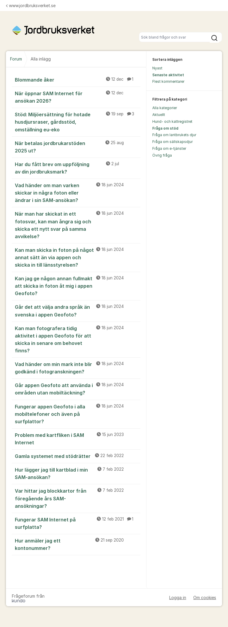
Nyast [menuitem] (157, 68)
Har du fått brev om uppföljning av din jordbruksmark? (77, 168)
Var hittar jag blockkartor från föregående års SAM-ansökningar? (77, 498)
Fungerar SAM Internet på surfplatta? (77, 523)
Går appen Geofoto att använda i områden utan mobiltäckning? (77, 389)
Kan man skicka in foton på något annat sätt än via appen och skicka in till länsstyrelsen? (77, 257)
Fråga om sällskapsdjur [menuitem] (172, 141)
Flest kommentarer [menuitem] (168, 81)
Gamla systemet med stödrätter (77, 456)
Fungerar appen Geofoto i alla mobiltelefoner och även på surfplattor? (77, 413)
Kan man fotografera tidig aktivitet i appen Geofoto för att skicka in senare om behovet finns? (77, 339)
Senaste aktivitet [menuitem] (168, 75)
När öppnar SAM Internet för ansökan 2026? (77, 97)
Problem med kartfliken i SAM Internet (77, 438)
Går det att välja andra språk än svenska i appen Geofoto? (77, 310)
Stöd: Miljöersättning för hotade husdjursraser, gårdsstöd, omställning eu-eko (77, 121)
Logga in (177, 597)
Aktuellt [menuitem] (158, 114)
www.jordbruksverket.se (31, 5)
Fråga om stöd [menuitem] (165, 128)
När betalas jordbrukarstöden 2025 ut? (77, 147)
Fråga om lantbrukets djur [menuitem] (174, 135)
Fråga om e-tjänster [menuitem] (169, 148)
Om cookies (204, 597)
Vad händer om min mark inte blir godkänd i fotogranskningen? (77, 368)
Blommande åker (77, 79)
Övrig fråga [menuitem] (162, 155)
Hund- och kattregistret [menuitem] (172, 121)
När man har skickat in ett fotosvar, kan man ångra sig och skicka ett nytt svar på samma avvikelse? (77, 224)
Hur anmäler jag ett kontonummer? (77, 544)
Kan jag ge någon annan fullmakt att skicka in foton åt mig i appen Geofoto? (77, 285)
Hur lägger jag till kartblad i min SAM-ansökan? (77, 473)
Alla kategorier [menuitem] (164, 108)
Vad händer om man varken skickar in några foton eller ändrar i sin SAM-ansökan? (77, 192)
